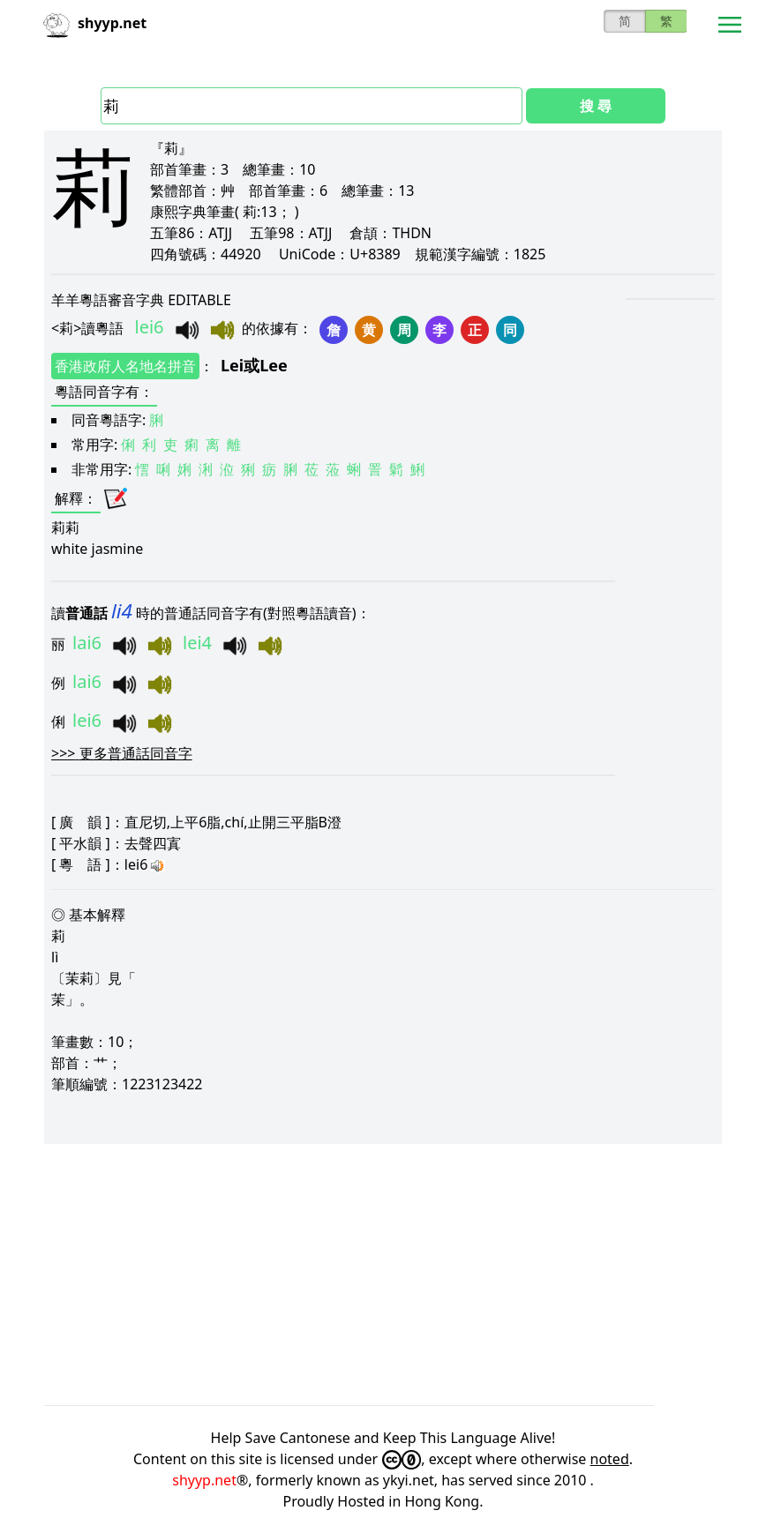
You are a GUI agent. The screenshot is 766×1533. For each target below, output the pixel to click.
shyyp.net (204, 1480)
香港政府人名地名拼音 (125, 366)
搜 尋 (596, 106)
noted (609, 1459)
